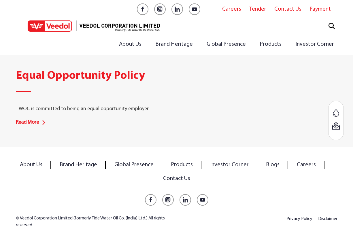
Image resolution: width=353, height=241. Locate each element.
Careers (231, 9)
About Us (130, 44)
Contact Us (287, 9)
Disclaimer (327, 219)
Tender (257, 9)
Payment (320, 9)
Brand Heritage (174, 44)
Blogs (273, 165)
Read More (31, 122)
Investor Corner (314, 44)
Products (271, 44)
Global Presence (226, 44)
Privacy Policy (299, 219)
